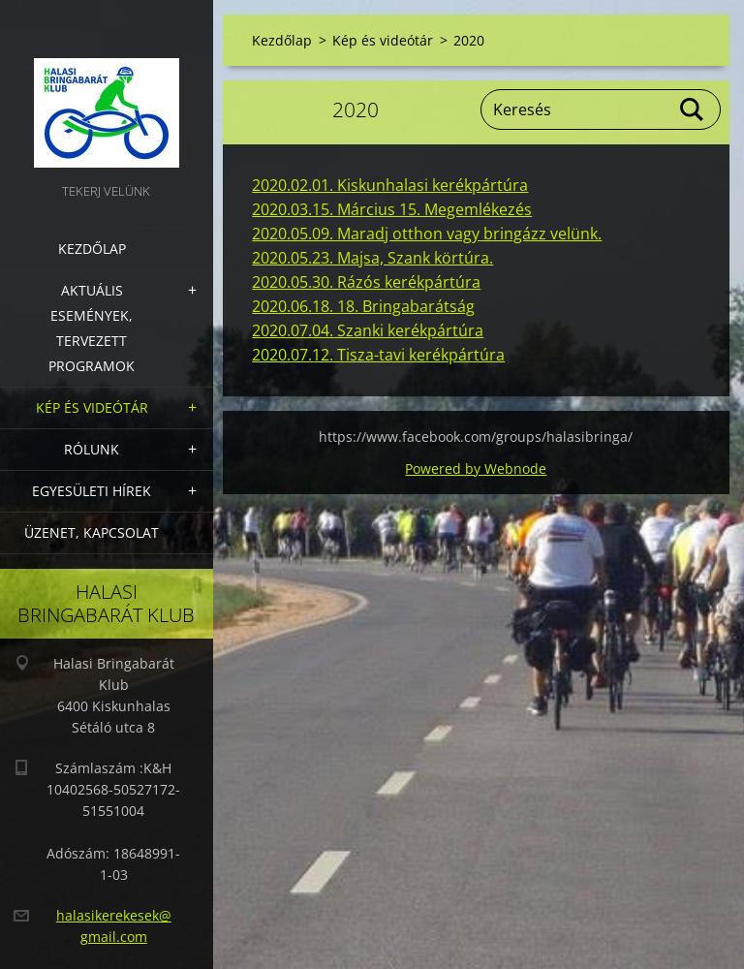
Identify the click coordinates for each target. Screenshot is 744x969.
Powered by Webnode (475, 468)
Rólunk (91, 449)
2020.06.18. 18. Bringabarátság (363, 306)
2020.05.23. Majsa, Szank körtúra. (372, 257)
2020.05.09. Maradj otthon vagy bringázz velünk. (427, 233)
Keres (692, 109)
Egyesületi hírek (91, 491)
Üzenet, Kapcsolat (91, 532)
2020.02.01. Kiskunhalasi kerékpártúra (390, 185)
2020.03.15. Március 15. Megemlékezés (392, 209)
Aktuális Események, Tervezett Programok (91, 328)
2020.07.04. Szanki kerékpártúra (367, 330)
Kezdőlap (92, 248)
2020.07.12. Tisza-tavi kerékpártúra (378, 354)
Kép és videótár (92, 407)
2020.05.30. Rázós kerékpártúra (366, 282)
